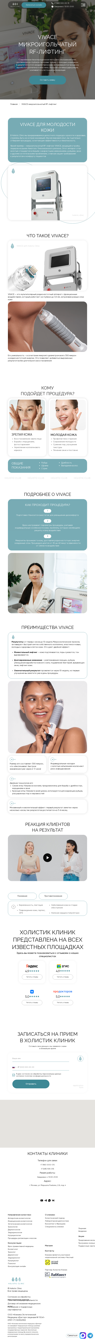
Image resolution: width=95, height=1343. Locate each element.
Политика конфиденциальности (23, 1300)
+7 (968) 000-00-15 (61, 3)
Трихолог (12, 1252)
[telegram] (45, 1201)
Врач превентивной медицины (21, 1246)
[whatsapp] (49, 1201)
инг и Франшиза (58, 1224)
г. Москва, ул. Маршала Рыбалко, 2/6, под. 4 (47, 1185)
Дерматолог (13, 1255)
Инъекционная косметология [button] (20, 1221)
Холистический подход (54, 1218)
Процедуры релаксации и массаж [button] (22, 1238)
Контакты (49, 1251)
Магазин (49, 1246)
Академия (82, 1231)
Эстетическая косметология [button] (20, 1224)
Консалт (48, 1224)
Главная (14, 104)
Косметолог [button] (13, 1249)
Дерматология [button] (14, 1230)
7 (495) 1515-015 (48, 1169)
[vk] (53, 1201)
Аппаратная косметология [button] (19, 1218)
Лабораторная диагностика (57, 1221)
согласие (26, 1074)
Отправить (31, 1084)
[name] (40, 1059)
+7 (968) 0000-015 (47, 1165)
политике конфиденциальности (38, 1076)
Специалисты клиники (54, 1227)
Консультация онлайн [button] (17, 1266)
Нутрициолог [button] (13, 1261)
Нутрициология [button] (14, 1235)
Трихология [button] (12, 1227)
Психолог (12, 1263)
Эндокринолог (14, 1258)
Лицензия (82, 1228)
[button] (47, 80)
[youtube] (41, 1201)
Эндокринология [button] (15, 1232)
